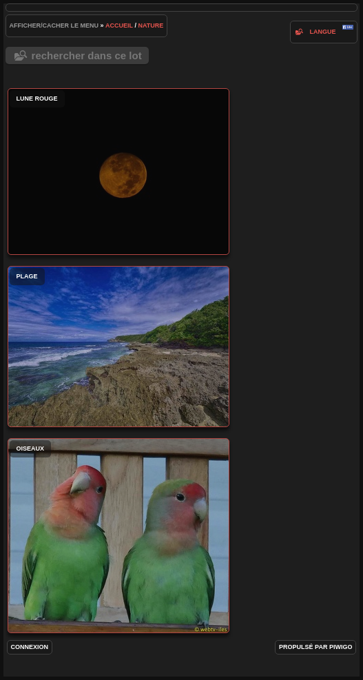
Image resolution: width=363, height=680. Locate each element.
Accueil (119, 25)
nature (150, 25)
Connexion (30, 646)
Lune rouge (118, 171)
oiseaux (118, 535)
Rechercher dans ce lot (87, 55)
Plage (118, 346)
